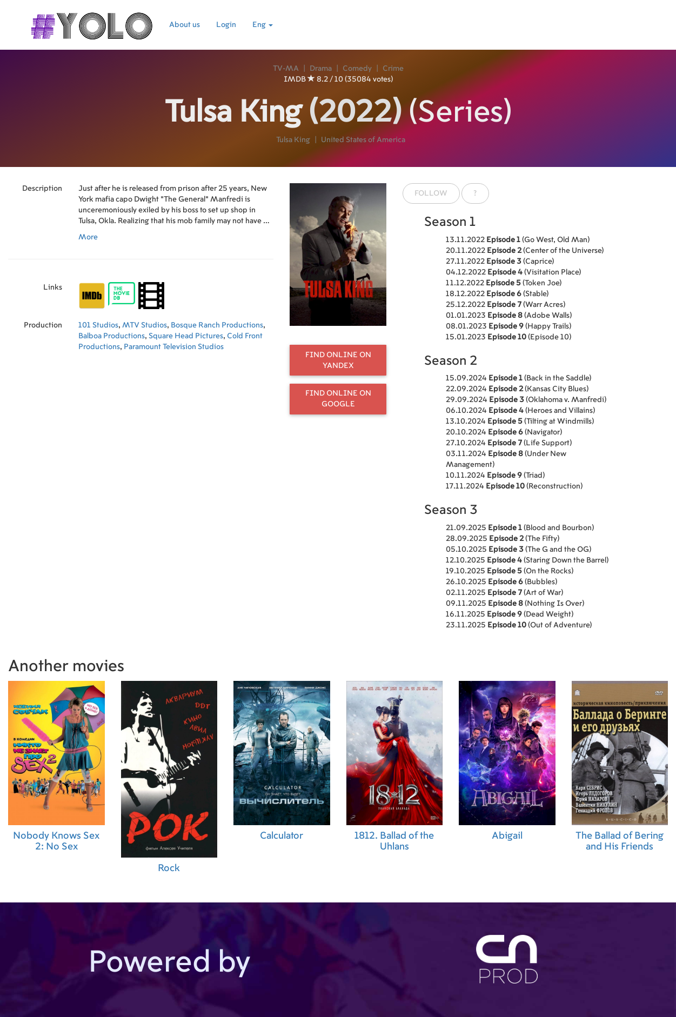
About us (184, 25)
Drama (321, 68)
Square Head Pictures (186, 336)
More (88, 237)
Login (226, 25)
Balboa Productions (111, 336)
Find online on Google (338, 399)
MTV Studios (144, 325)
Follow (430, 193)
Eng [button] (262, 25)
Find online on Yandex (338, 360)
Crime (393, 68)
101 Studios (98, 325)
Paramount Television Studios (174, 347)
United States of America (363, 140)
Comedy (357, 68)
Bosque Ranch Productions (217, 325)
